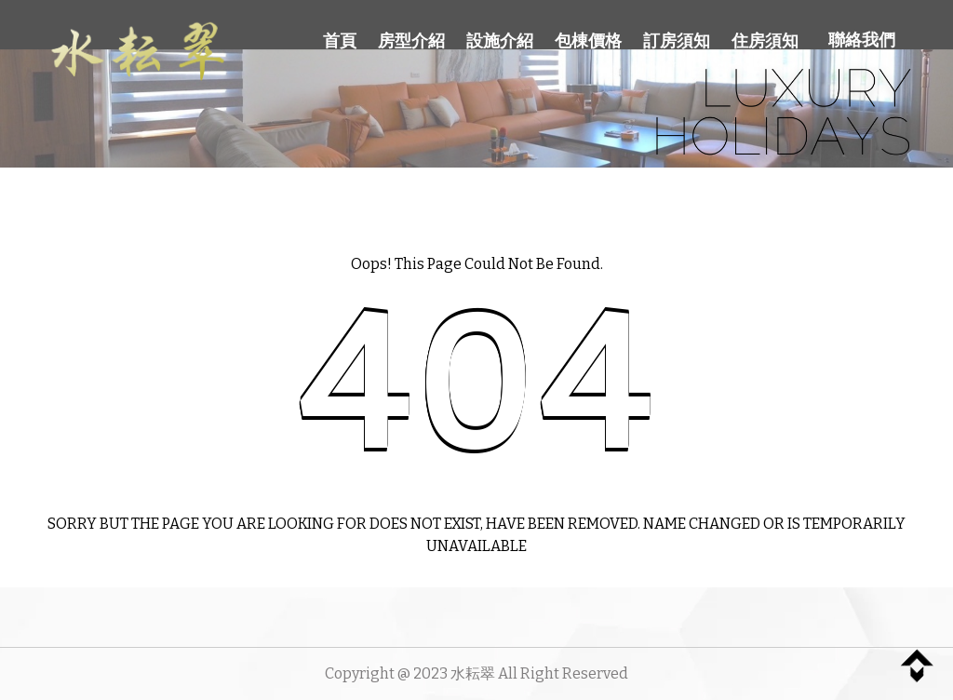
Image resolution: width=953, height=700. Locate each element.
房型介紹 (411, 41)
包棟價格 (588, 41)
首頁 (339, 41)
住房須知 (765, 41)
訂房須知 (676, 41)
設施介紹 (499, 41)
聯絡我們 (861, 40)
